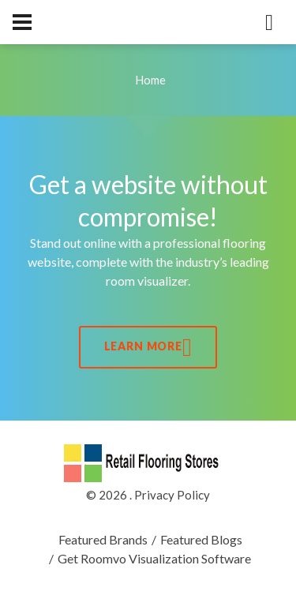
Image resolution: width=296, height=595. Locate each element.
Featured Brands (103, 539)
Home (150, 80)
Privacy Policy (172, 495)
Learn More (148, 347)
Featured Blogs (201, 539)
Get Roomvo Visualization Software (154, 558)
